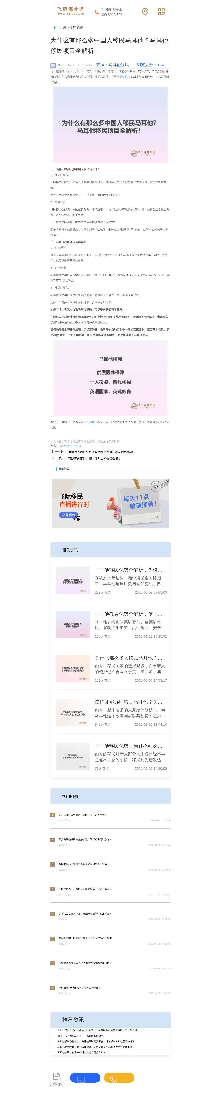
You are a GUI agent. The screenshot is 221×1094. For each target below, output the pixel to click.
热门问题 (73, 797)
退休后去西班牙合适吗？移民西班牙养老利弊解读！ (116, 452)
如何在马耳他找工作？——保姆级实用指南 (80, 1036)
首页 (64, 27)
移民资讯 (82, 27)
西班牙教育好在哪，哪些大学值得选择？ (105, 459)
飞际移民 (122, 77)
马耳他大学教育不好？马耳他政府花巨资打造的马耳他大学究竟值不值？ (96, 1047)
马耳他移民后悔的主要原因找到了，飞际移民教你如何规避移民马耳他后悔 (97, 1031)
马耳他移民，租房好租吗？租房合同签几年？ (81, 1053)
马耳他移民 (90, 423)
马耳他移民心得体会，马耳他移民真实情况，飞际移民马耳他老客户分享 (96, 1042)
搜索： (54, 446)
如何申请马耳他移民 (70, 446)
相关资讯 (73, 550)
